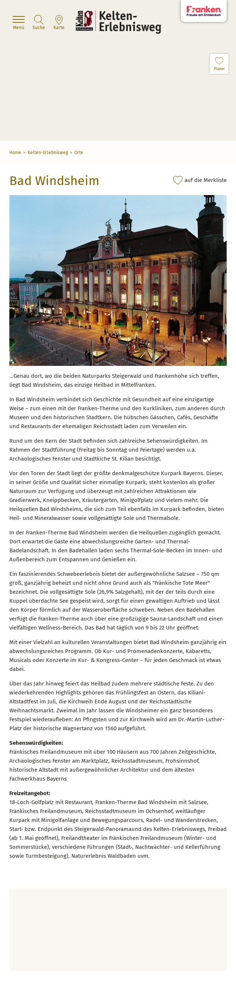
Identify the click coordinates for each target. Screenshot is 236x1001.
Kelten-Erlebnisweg (48, 152)
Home (15, 152)
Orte (78, 152)
